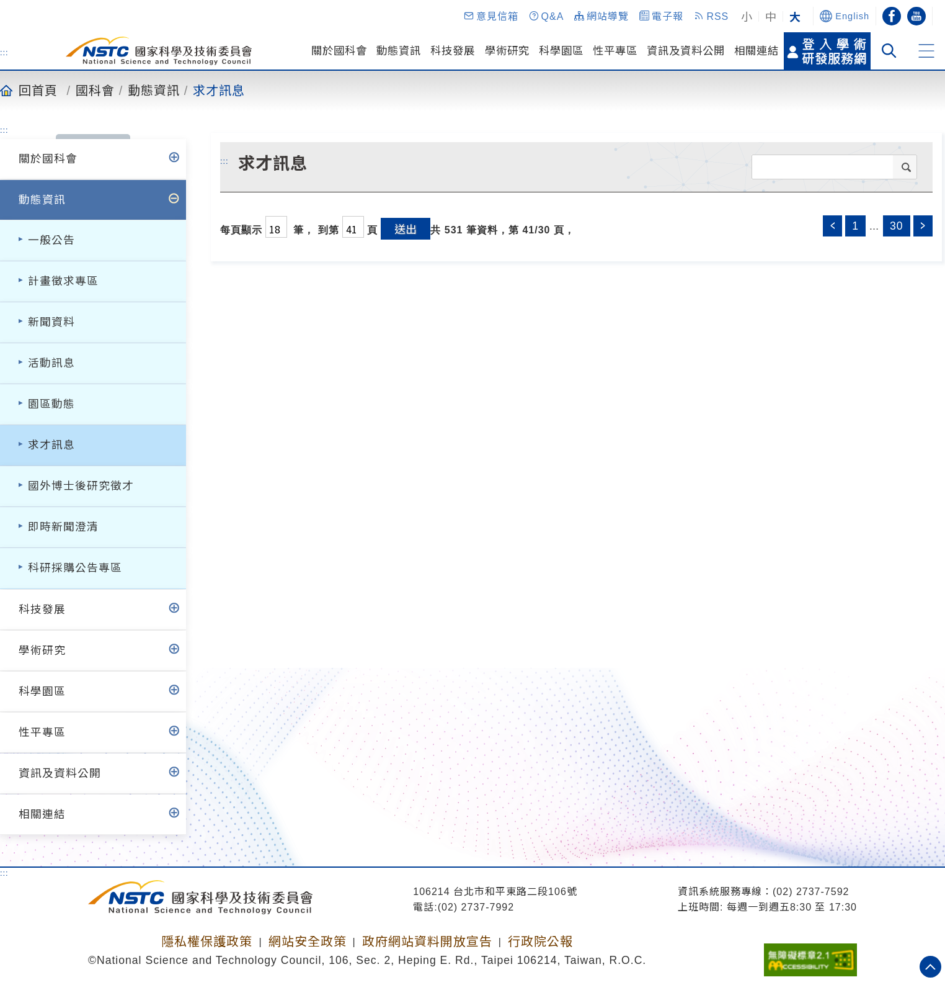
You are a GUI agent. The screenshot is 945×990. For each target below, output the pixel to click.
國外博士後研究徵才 (81, 486)
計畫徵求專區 (63, 281)
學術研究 (507, 51)
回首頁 (38, 90)
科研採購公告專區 (75, 568)
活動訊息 (51, 363)
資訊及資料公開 (686, 51)
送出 (405, 228)
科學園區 (561, 51)
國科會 (95, 90)
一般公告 (51, 240)
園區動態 (51, 404)
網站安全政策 (307, 941)
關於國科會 (339, 51)
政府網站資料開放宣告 (427, 941)
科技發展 (452, 51)
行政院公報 (540, 941)
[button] (490, 16)
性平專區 (615, 51)
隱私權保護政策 (206, 941)
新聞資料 (51, 322)
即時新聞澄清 (63, 527)
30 (896, 226)
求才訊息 (219, 90)
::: (4, 52)
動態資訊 (398, 51)
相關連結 (756, 51)
